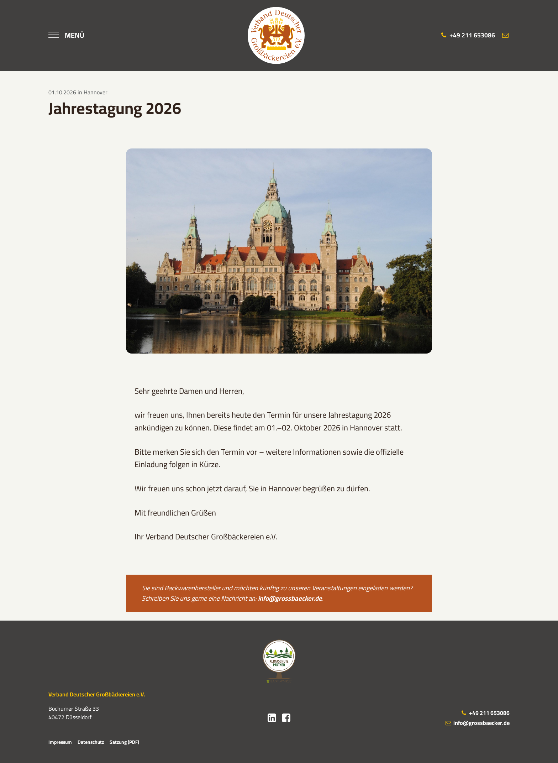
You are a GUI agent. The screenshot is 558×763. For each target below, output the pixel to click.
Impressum (60, 742)
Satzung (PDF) (124, 742)
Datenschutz (91, 742)
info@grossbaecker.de (290, 598)
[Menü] (66, 35)
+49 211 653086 (485, 713)
